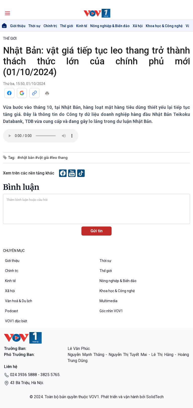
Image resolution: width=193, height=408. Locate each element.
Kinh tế (81, 26)
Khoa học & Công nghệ (164, 26)
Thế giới (66, 26)
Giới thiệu (17, 26)
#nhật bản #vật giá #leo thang (42, 157)
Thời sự (34, 26)
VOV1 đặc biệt (16, 321)
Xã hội (138, 26)
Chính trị (50, 26)
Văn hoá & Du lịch (18, 301)
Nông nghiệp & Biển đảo (110, 26)
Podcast (11, 311)
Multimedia (108, 301)
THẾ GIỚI (10, 38)
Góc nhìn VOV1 (111, 311)
